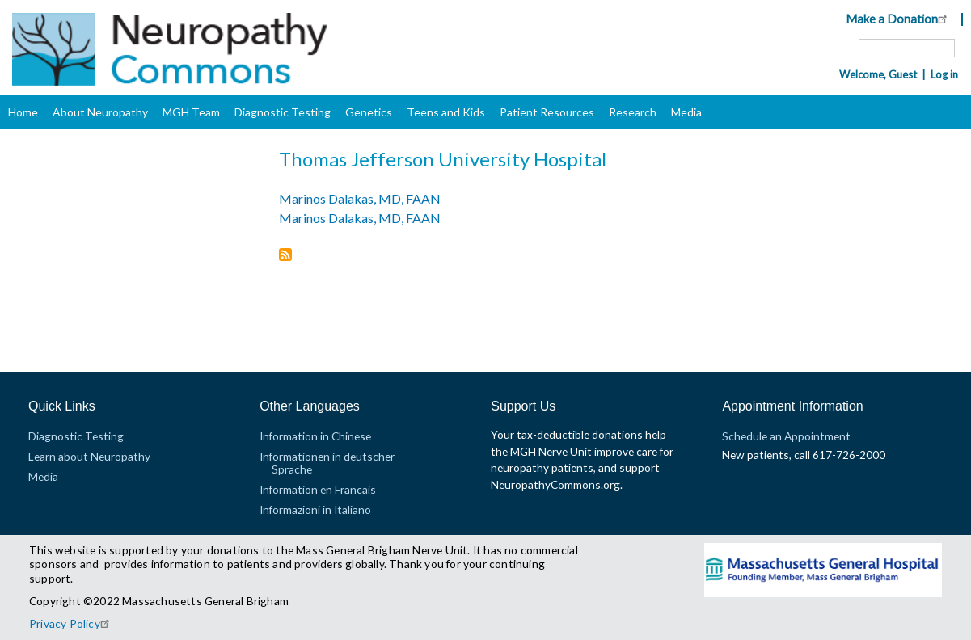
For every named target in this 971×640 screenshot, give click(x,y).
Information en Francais (318, 489)
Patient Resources (547, 112)
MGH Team (191, 112)
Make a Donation (899, 18)
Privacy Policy (71, 623)
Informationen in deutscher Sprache (327, 462)
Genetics (368, 112)
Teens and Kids (446, 112)
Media (686, 112)
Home (23, 112)
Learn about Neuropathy (89, 456)
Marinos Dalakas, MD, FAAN (360, 198)
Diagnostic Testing (282, 112)
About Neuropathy (100, 112)
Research (632, 112)
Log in (944, 74)
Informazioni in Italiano (315, 509)
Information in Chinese (315, 436)
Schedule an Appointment (786, 436)
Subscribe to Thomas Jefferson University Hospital (285, 255)
